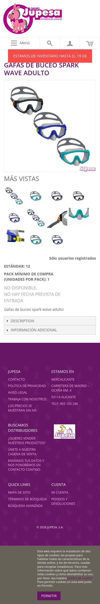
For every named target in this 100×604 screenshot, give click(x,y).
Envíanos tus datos (25, 460)
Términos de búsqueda (27, 499)
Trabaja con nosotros (27, 399)
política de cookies (80, 578)
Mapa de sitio (19, 492)
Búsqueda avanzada (25, 506)
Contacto (16, 379)
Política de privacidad (27, 386)
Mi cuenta (59, 492)
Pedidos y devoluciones (63, 501)
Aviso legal (17, 392)
